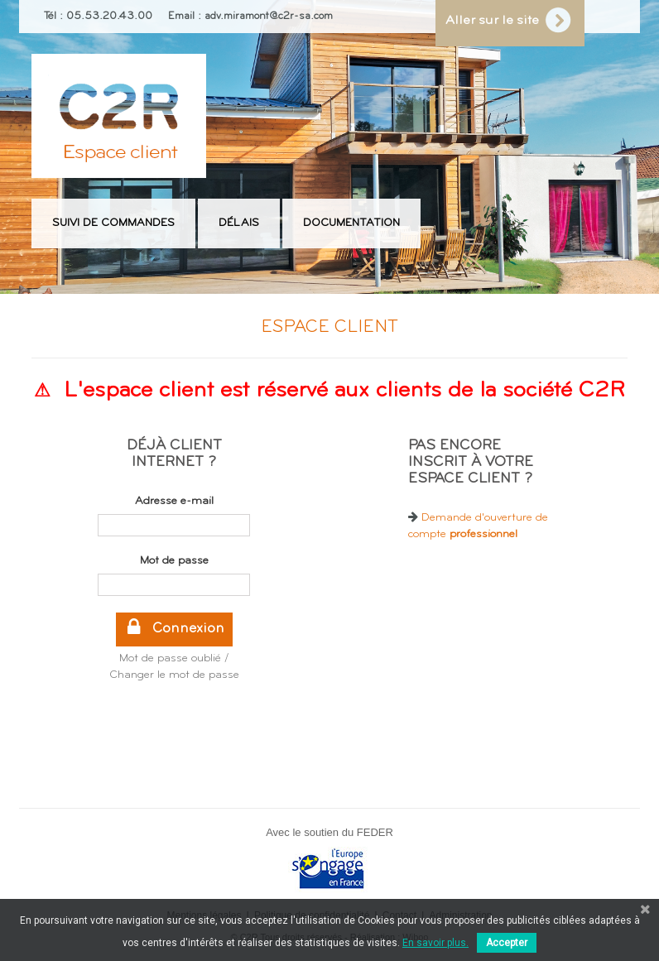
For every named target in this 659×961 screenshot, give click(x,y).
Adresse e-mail (174, 502)
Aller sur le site (505, 21)
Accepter (506, 943)
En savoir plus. (435, 943)
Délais (239, 223)
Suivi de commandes (113, 223)
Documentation (351, 223)
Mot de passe (174, 561)
